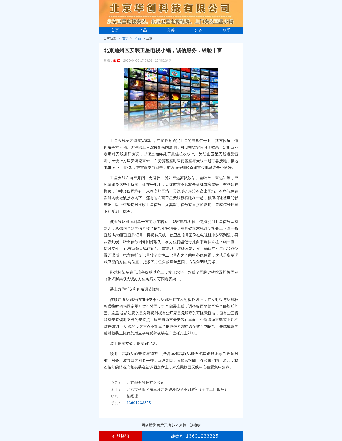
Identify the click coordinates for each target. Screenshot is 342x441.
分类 (171, 30)
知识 (199, 30)
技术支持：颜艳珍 (186, 425)
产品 (143, 30)
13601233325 (139, 403)
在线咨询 (120, 436)
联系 (227, 30)
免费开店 (164, 425)
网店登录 (148, 425)
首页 (115, 30)
